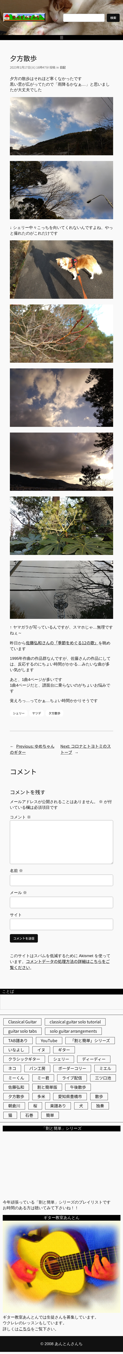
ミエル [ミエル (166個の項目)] (105, 1068)
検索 (113, 17)
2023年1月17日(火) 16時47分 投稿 (32, 67)
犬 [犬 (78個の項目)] (81, 1106)
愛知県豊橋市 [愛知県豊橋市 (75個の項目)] (70, 1096)
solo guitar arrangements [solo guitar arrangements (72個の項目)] (73, 1031)
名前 (16, 870)
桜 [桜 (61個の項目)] (35, 1106)
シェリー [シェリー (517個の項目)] (61, 1059)
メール (18, 892)
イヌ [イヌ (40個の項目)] (41, 1050)
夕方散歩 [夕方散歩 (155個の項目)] (16, 1096)
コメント (20, 817)
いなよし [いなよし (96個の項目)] (16, 1050)
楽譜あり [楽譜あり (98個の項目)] (58, 1106)
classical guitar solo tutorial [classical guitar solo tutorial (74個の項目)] (75, 1022)
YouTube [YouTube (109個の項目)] (49, 1040)
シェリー (19, 713)
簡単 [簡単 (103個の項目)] (50, 1115)
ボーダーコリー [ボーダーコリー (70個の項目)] (72, 1068)
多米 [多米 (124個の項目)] (41, 1096)
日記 (63, 67)
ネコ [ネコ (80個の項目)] (12, 1068)
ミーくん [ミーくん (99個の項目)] (16, 1078)
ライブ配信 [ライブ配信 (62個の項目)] (72, 1078)
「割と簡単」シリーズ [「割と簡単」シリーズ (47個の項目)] (90, 1040)
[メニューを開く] (61, 37)
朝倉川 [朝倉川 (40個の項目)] (14, 1106)
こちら (25, 1329)
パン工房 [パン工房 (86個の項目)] (37, 1068)
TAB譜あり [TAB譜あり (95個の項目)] (18, 1040)
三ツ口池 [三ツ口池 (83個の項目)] (103, 1078)
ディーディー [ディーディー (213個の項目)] (94, 1059)
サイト (16, 915)
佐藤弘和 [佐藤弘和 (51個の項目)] (16, 1087)
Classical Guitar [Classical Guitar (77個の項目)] (22, 1022)
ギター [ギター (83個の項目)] (64, 1050)
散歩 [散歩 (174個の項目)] (99, 1096)
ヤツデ (36, 713)
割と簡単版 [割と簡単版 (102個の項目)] (47, 1087)
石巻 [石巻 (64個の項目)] (29, 1115)
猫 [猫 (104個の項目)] (10, 1115)
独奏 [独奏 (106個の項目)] (100, 1106)
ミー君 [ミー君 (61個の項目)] (43, 1078)
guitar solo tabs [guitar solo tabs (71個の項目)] (22, 1031)
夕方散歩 (54, 713)
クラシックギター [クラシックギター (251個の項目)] (24, 1059)
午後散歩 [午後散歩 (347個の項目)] (78, 1087)
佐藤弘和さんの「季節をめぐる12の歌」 (62, 643)
